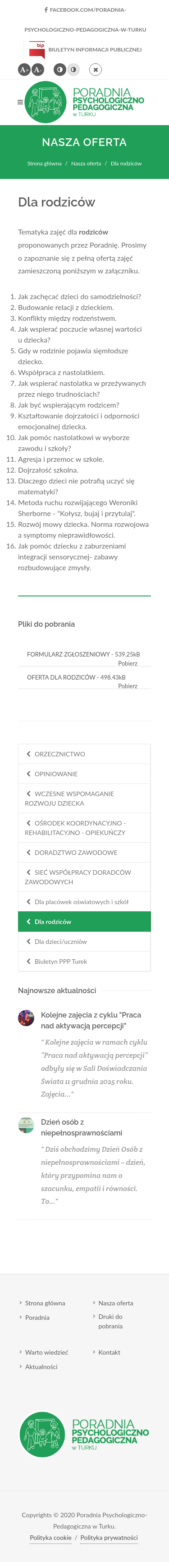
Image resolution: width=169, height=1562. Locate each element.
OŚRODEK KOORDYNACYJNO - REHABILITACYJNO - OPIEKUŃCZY (75, 827)
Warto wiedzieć (46, 1352)
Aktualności (41, 1366)
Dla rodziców (48, 922)
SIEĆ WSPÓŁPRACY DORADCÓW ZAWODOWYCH (78, 877)
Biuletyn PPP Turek (56, 961)
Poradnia (37, 1317)
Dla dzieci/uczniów (56, 942)
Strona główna (44, 163)
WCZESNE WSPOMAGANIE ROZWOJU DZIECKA (69, 798)
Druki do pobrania (111, 1321)
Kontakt (110, 1352)
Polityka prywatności (108, 1537)
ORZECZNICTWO (55, 754)
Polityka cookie (51, 1537)
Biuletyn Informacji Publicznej (85, 49)
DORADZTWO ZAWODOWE (71, 853)
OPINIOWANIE (51, 774)
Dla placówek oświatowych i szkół (76, 902)
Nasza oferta (86, 163)
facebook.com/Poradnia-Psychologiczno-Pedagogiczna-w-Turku (85, 13)
